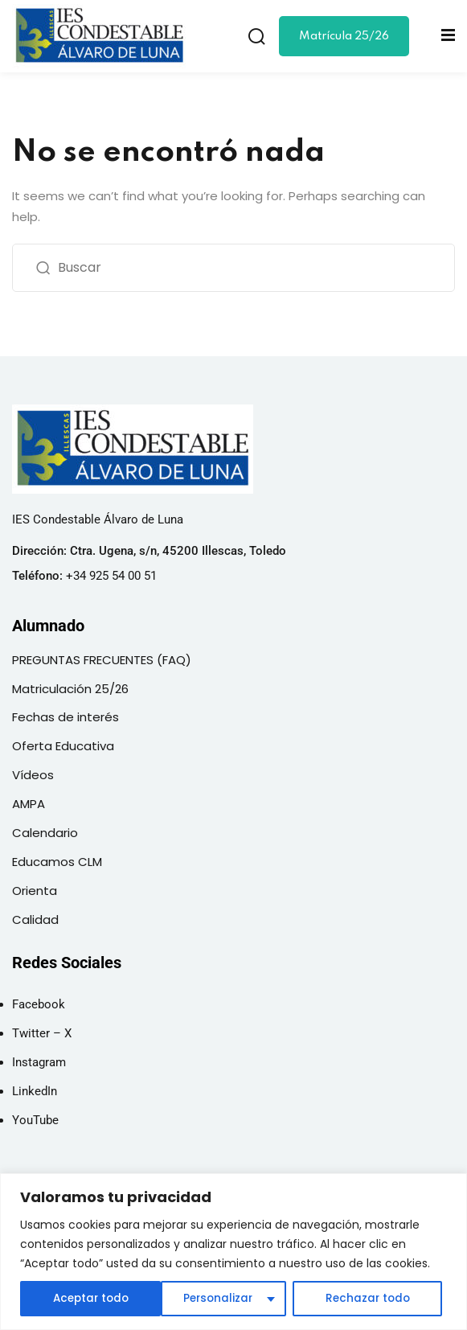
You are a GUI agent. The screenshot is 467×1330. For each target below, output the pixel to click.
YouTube (35, 1120)
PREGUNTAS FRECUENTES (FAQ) (101, 659)
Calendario (45, 832)
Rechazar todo (224, 1299)
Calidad (35, 919)
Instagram (39, 1062)
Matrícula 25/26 (344, 36)
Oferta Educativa (63, 745)
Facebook (38, 1004)
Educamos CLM (57, 861)
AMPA (28, 803)
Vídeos (33, 774)
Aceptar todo (376, 1299)
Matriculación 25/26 (70, 688)
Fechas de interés (65, 716)
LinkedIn (34, 1091)
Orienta (34, 890)
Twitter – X (42, 1033)
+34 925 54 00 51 (111, 576)
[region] (233, 1251)
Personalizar (76, 1299)
